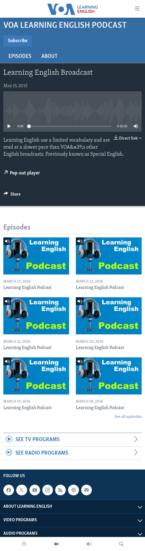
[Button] (12, 195)
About (49, 56)
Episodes (19, 56)
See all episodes (128, 417)
